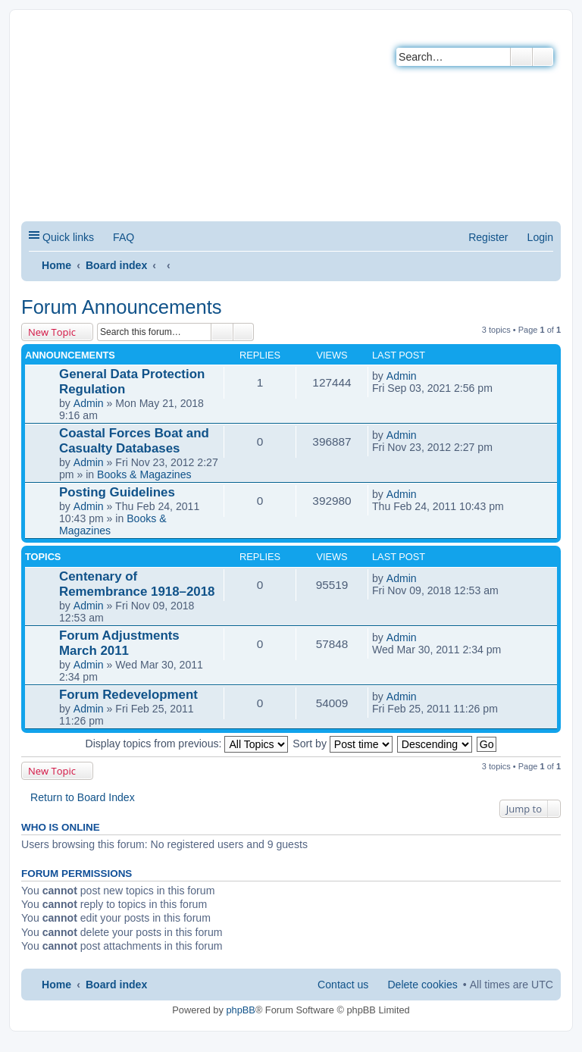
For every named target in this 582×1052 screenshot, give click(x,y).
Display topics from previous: (187, 743)
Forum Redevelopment (128, 694)
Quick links (68, 237)
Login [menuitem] (540, 237)
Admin (89, 403)
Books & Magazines (144, 474)
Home (56, 265)
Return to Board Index (82, 797)
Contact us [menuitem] (343, 984)
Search (521, 57)
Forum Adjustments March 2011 (119, 643)
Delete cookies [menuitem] (422, 984)
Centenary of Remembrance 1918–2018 (136, 584)
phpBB (240, 1010)
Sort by (343, 743)
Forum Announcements (121, 307)
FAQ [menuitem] (123, 237)
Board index (116, 265)
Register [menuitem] (488, 237)
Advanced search (543, 57)
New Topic (52, 332)
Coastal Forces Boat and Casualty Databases (134, 441)
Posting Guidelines (117, 492)
